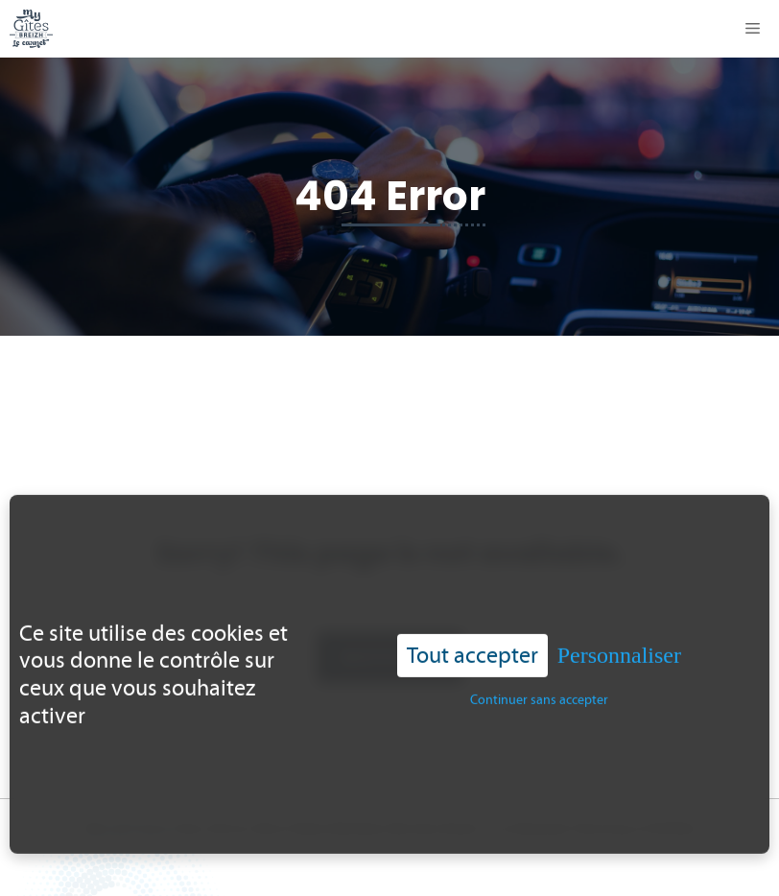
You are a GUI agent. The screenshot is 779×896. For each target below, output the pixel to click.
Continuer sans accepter (539, 697)
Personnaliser (619, 653)
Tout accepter (472, 653)
